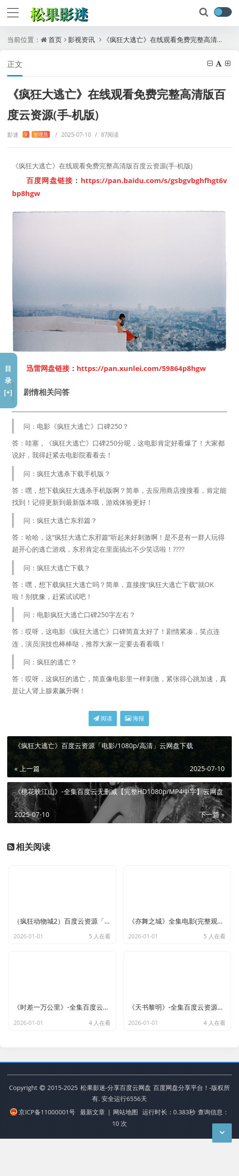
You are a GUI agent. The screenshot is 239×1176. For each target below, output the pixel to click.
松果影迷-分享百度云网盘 (115, 1124)
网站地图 (125, 1149)
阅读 (102, 718)
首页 (55, 39)
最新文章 (92, 1149)
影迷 (28, 135)
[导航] (13, 11)
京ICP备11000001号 (42, 1149)
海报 (134, 718)
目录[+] (8, 380)
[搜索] (204, 12)
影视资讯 (81, 39)
